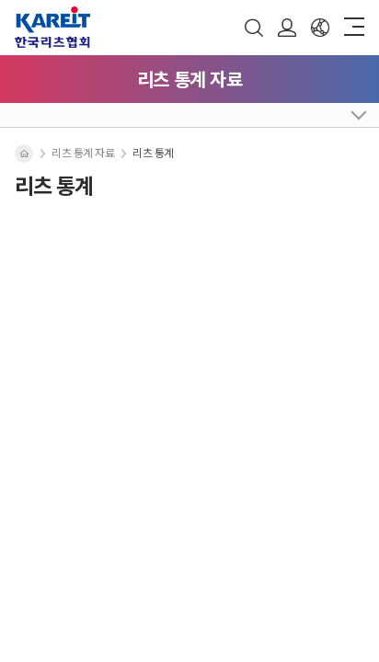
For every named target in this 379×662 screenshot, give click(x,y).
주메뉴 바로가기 (0, 0)
